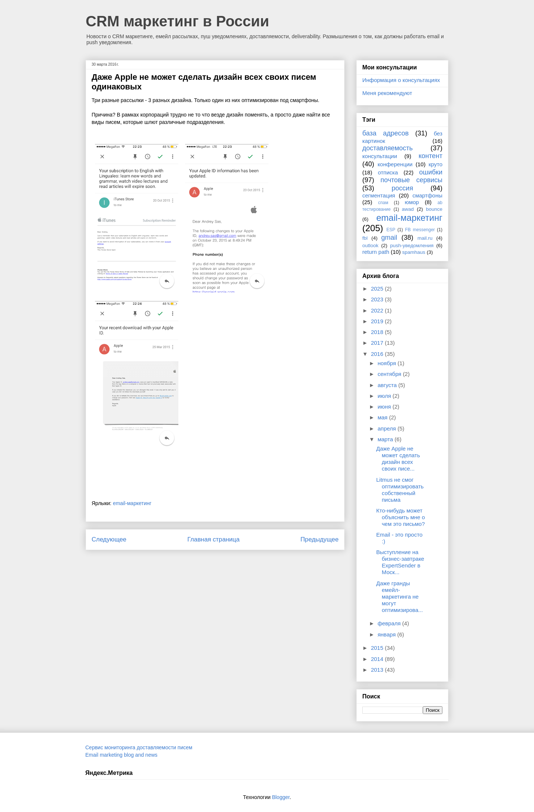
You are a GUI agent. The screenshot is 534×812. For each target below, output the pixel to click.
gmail (389, 237)
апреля (388, 428)
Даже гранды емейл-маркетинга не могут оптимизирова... (399, 596)
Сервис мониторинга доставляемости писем (138, 747)
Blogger (280, 797)
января (387, 634)
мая (383, 417)
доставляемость (387, 148)
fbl (364, 238)
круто (435, 164)
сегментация (378, 195)
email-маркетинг (132, 503)
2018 (378, 332)
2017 (378, 343)
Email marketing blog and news (121, 755)
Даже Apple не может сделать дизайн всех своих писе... (398, 458)
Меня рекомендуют (387, 93)
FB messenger (420, 229)
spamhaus (413, 252)
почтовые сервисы (411, 180)
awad (408, 209)
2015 (378, 648)
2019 (378, 321)
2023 (378, 299)
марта (386, 439)
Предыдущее (319, 539)
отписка (388, 172)
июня (385, 406)
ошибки (430, 172)
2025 (378, 288)
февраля (390, 623)
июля (385, 396)
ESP (390, 229)
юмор (412, 202)
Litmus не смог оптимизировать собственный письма (400, 490)
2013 (378, 670)
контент (430, 156)
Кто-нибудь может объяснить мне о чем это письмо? (400, 517)
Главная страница (213, 539)
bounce (434, 209)
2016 (378, 354)
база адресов (385, 133)
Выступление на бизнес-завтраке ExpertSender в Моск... (400, 562)
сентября (390, 374)
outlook (370, 245)
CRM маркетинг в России (177, 21)
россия (402, 188)
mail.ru (425, 238)
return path (375, 252)
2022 (378, 310)
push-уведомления (412, 245)
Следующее (109, 539)
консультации (379, 156)
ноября (388, 363)
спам (383, 202)
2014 (378, 659)
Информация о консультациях (401, 80)
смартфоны (427, 195)
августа (388, 385)
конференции (395, 164)
